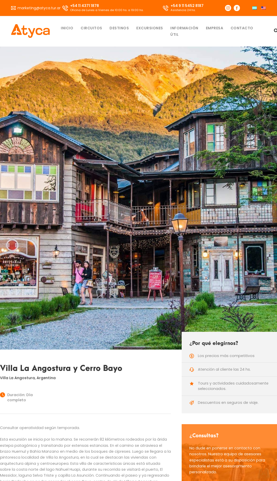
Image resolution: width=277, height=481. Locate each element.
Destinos (119, 28)
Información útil (184, 31)
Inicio (67, 28)
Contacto (242, 28)
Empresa (214, 28)
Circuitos (91, 28)
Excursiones (149, 28)
